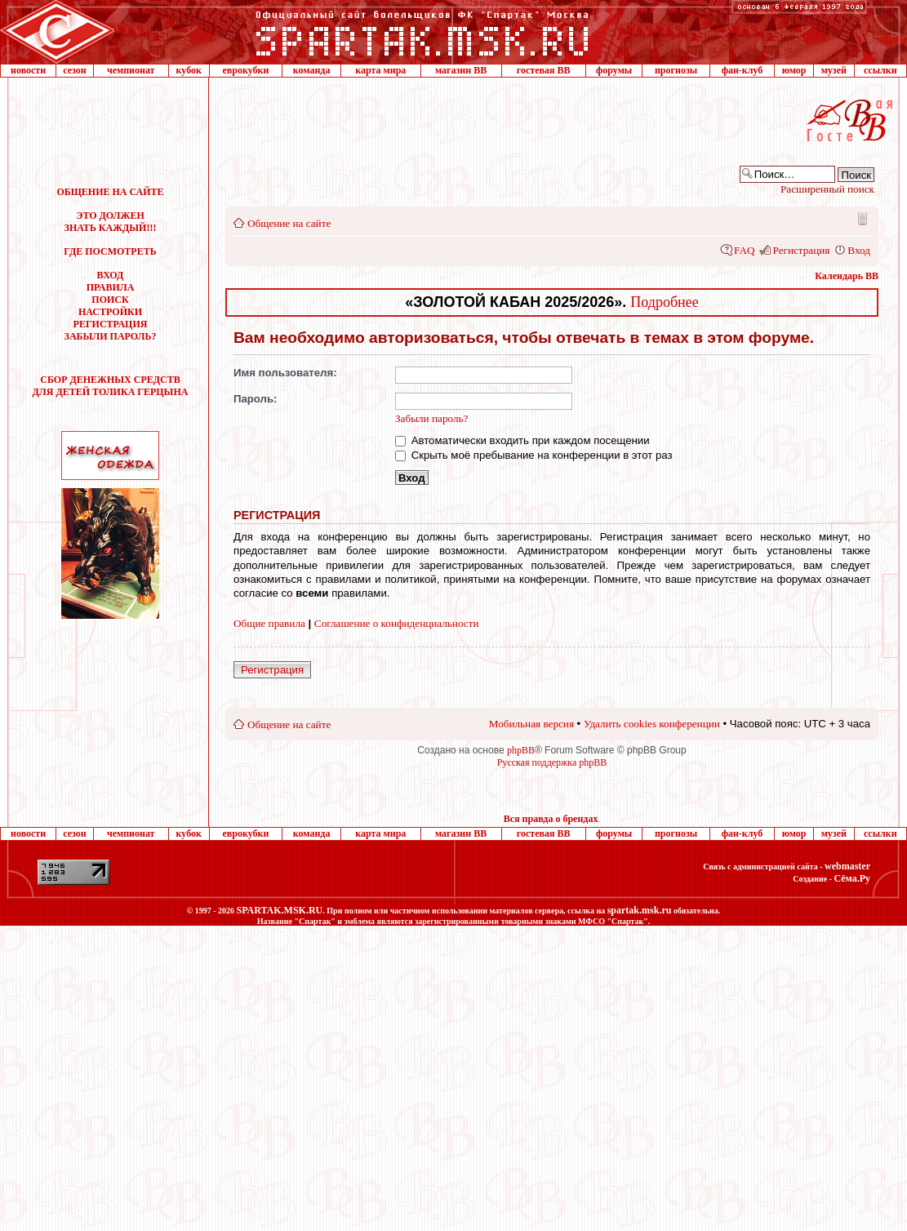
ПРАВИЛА (111, 287)
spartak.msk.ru (639, 910)
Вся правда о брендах (551, 818)
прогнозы (676, 70)
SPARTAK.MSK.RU (279, 910)
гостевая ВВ (544, 70)
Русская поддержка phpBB (552, 762)
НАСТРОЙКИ (110, 312)
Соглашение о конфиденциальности (396, 623)
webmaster (847, 866)
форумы (614, 70)
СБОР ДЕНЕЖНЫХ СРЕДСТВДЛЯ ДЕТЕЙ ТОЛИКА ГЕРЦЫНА (111, 386)
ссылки (880, 70)
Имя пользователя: (285, 373)
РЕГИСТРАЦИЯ (110, 324)
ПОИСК (109, 299)
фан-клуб (742, 70)
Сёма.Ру (852, 878)
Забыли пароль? (431, 418)
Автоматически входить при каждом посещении (522, 440)
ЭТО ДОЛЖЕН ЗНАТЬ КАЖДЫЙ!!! (110, 221)
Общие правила (269, 623)
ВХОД (110, 275)
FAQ (744, 250)
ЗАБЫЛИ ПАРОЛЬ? (110, 336)
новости (28, 70)
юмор (794, 70)
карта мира (380, 70)
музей (834, 70)
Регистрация (800, 250)
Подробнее (664, 302)
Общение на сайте (289, 223)
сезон (74, 70)
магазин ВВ (461, 70)
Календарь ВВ (846, 276)
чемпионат (131, 70)
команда (312, 70)
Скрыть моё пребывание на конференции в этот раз (534, 455)
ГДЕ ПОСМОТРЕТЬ (110, 251)
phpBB (521, 750)
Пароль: (255, 399)
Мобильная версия (861, 218)
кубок (189, 70)
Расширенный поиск (827, 189)
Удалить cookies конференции (652, 724)
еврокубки (245, 70)
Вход (858, 250)
